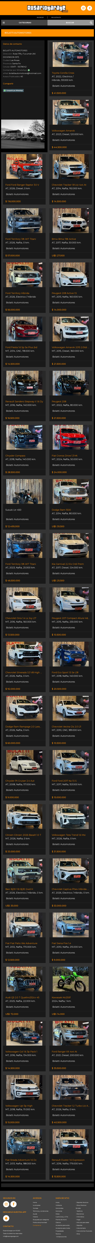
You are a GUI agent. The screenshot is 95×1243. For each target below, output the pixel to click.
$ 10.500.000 (59, 633)
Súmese (35, 1207)
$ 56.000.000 (12, 308)
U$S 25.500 (58, 579)
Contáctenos (37, 1224)
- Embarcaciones (61, 1235)
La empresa (36, 1204)
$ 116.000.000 (13, 200)
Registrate (56, 16)
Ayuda (35, 1212)
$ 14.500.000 (59, 200)
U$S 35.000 (11, 904)
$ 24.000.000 (59, 471)
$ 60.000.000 (12, 741)
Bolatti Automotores (63, 84)
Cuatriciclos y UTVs (62, 1215)
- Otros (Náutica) (81, 1204)
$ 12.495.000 (12, 525)
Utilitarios (59, 1204)
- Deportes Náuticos (82, 1201)
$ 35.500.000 (59, 1066)
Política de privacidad (40, 1221)
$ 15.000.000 (59, 796)
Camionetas (59, 1207)
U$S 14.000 (58, 1012)
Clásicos (58, 1221)
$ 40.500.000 (59, 1121)
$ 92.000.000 (12, 687)
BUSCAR (70, 21)
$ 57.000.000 (12, 254)
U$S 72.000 (11, 1012)
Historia (35, 1215)
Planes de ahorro (61, 1218)
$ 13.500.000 (12, 633)
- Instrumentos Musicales (84, 1229)
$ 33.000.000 (12, 850)
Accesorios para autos (63, 1224)
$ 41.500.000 (59, 92)
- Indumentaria (81, 1227)
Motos (57, 1212)
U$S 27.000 (58, 254)
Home (35, 1201)
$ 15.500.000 (59, 1175)
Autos (57, 1201)
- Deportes (79, 1224)
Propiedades (60, 1229)
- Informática (80, 1215)
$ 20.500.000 (59, 687)
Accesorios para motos (63, 1227)
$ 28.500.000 (12, 471)
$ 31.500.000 (59, 850)
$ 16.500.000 (12, 416)
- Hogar (78, 1218)
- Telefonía (79, 1209)
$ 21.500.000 (59, 362)
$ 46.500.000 (12, 579)
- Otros (78, 1232)
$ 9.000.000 (12, 796)
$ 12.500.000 (12, 958)
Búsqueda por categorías (41, 1218)
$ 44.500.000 (59, 146)
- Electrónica (80, 1212)
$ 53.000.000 (59, 904)
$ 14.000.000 (59, 308)
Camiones (59, 1209)
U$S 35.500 (58, 525)
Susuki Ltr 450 (13, 508)
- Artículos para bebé (82, 1221)
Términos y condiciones (40, 1209)
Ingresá (40, 16)
